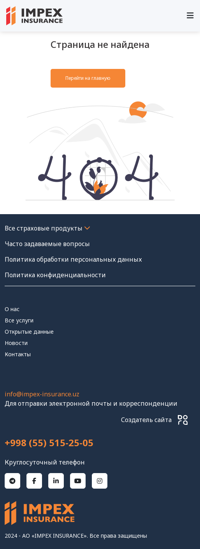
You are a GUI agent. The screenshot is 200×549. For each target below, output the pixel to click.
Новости (16, 343)
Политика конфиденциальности (55, 275)
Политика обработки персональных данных (73, 259)
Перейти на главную (88, 78)
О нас (12, 309)
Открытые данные (29, 331)
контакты (18, 354)
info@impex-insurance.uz (42, 394)
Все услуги (19, 320)
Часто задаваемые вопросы (47, 243)
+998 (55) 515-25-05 (49, 443)
